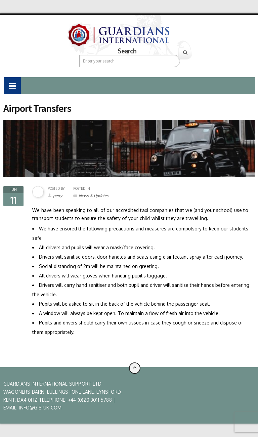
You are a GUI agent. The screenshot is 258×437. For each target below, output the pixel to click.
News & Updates (94, 195)
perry (57, 195)
